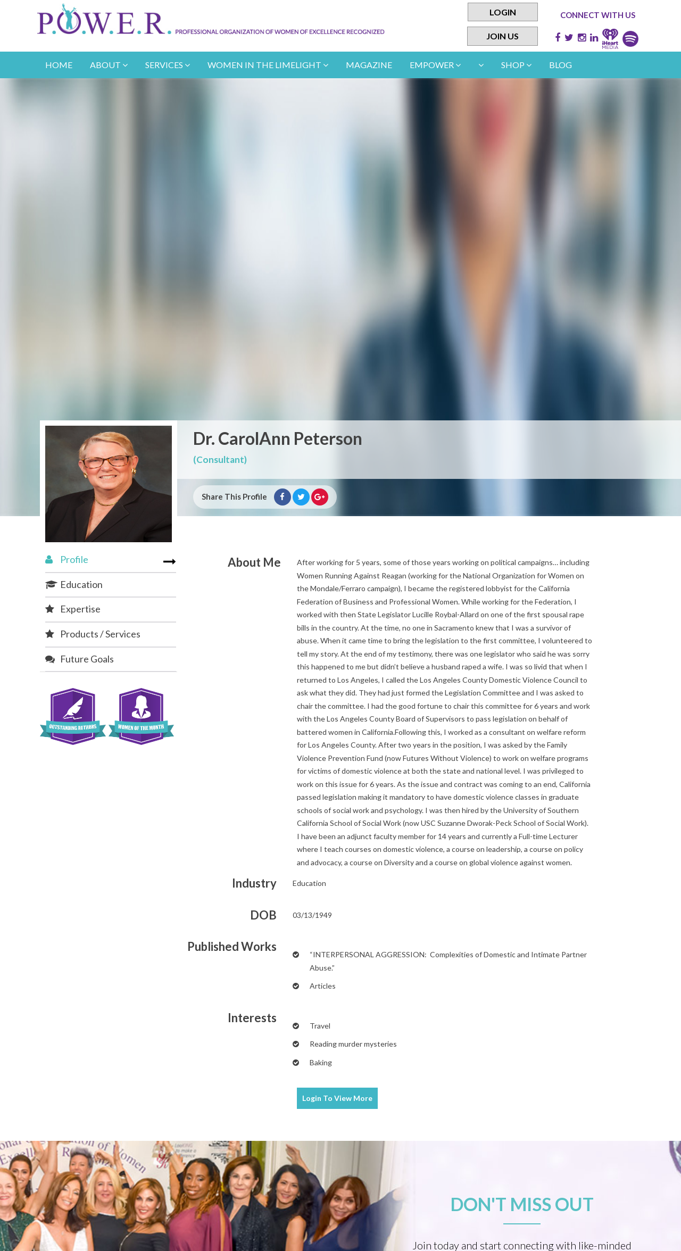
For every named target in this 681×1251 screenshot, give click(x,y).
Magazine (369, 65)
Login (502, 12)
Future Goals (79, 659)
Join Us (502, 36)
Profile (66, 559)
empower (435, 65)
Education (74, 584)
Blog (560, 65)
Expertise (73, 609)
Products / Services (92, 634)
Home (58, 65)
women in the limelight (267, 65)
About (109, 65)
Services (167, 65)
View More (337, 1098)
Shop (516, 65)
